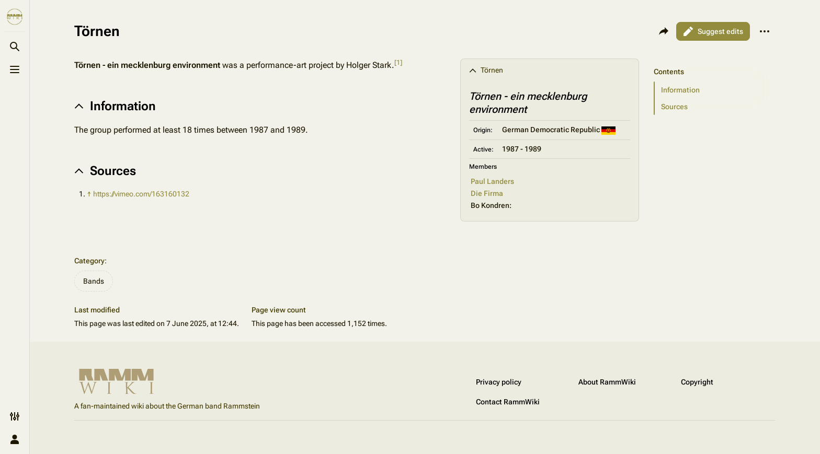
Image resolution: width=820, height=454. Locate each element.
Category (89, 261)
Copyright (697, 382)
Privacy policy (498, 382)
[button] (715, 90)
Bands (93, 281)
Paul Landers (492, 181)
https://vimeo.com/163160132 (141, 194)
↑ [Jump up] (89, 194)
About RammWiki (607, 382)
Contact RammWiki (508, 402)
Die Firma (487, 193)
